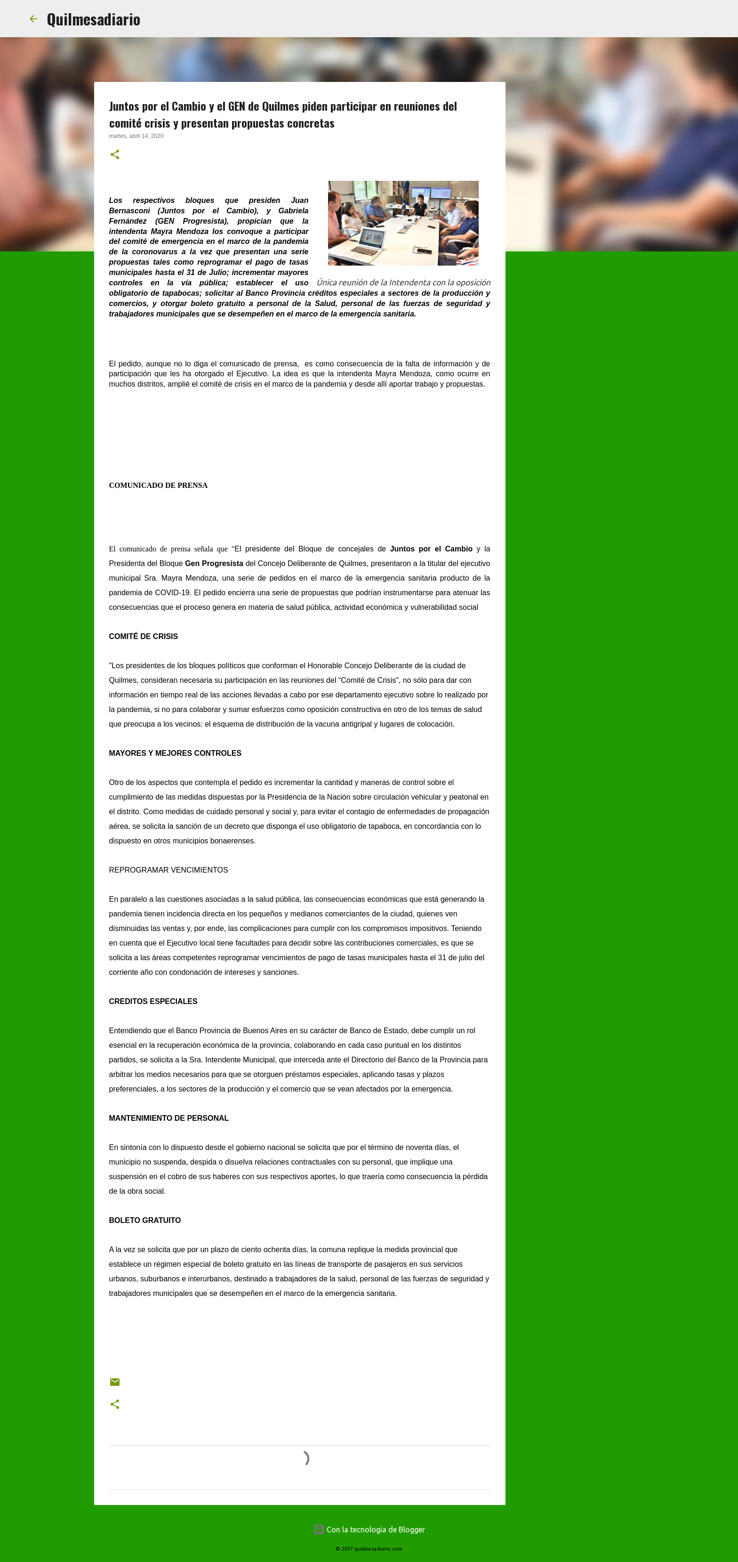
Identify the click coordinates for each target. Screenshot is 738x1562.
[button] (114, 155)
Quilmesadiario (93, 19)
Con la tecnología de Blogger (369, 1529)
